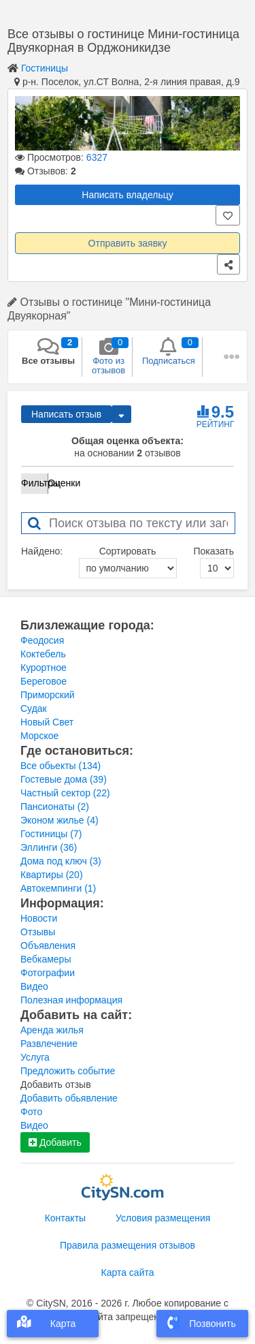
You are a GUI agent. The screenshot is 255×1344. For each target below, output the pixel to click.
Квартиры (51, 874)
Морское (39, 735)
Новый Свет (46, 722)
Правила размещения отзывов (127, 1245)
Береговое (43, 681)
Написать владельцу (127, 194)
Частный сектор (65, 792)
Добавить (55, 1142)
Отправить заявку (127, 243)
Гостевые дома (63, 779)
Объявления (47, 945)
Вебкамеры (45, 959)
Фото (31, 1111)
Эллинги (48, 847)
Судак (33, 708)
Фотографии (47, 972)
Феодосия (42, 640)
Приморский (47, 694)
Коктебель (43, 653)
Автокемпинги (58, 888)
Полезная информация (71, 1000)
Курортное (43, 667)
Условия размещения (163, 1218)
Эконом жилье (59, 820)
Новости (38, 918)
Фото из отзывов (108, 356)
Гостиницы (44, 68)
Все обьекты (60, 765)
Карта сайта (127, 1272)
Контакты (65, 1218)
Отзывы (37, 931)
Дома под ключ (60, 861)
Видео (34, 986)
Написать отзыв (66, 414)
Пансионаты (54, 806)
